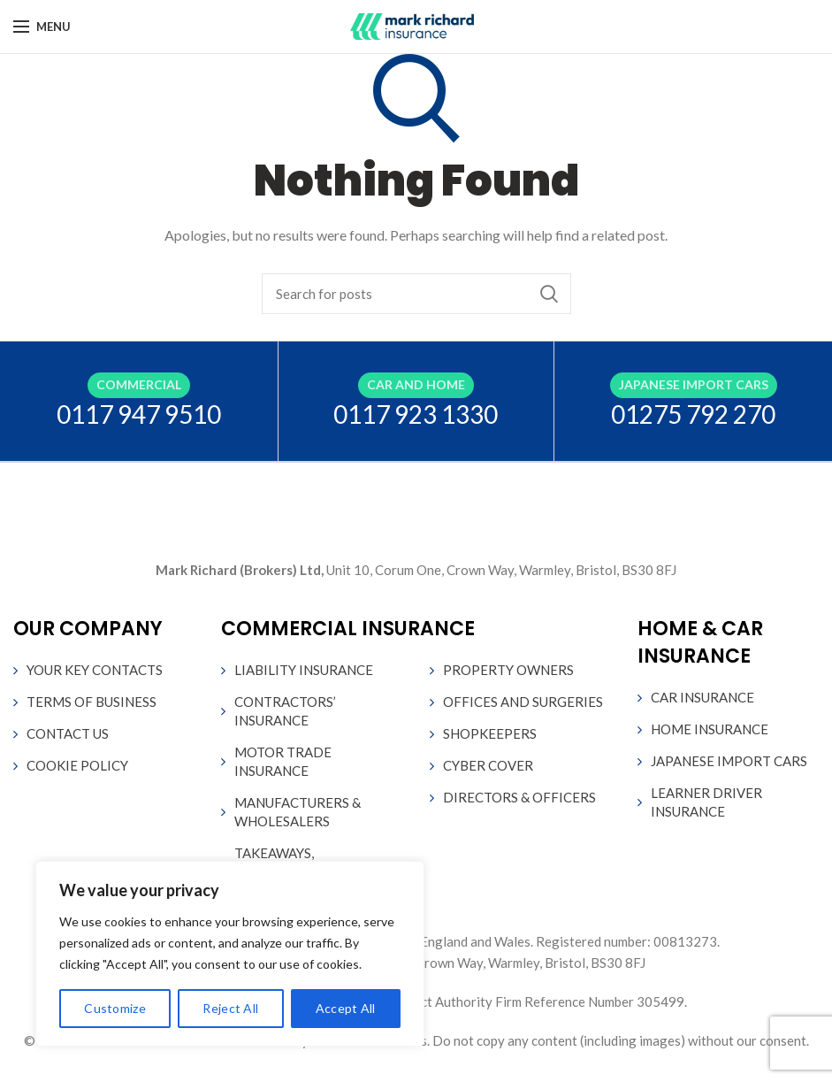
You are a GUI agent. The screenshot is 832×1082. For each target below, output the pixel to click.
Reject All (230, 1008)
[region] (229, 954)
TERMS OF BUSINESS (91, 702)
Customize (115, 1008)
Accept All (346, 1008)
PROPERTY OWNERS (508, 670)
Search (549, 293)
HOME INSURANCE (709, 729)
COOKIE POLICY (77, 765)
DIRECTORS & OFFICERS (519, 797)
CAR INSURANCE (702, 697)
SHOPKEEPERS (490, 733)
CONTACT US (68, 733)
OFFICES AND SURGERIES (523, 702)
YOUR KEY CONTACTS (95, 670)
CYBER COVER (488, 765)
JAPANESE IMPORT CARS (729, 761)
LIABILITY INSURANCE (303, 670)
